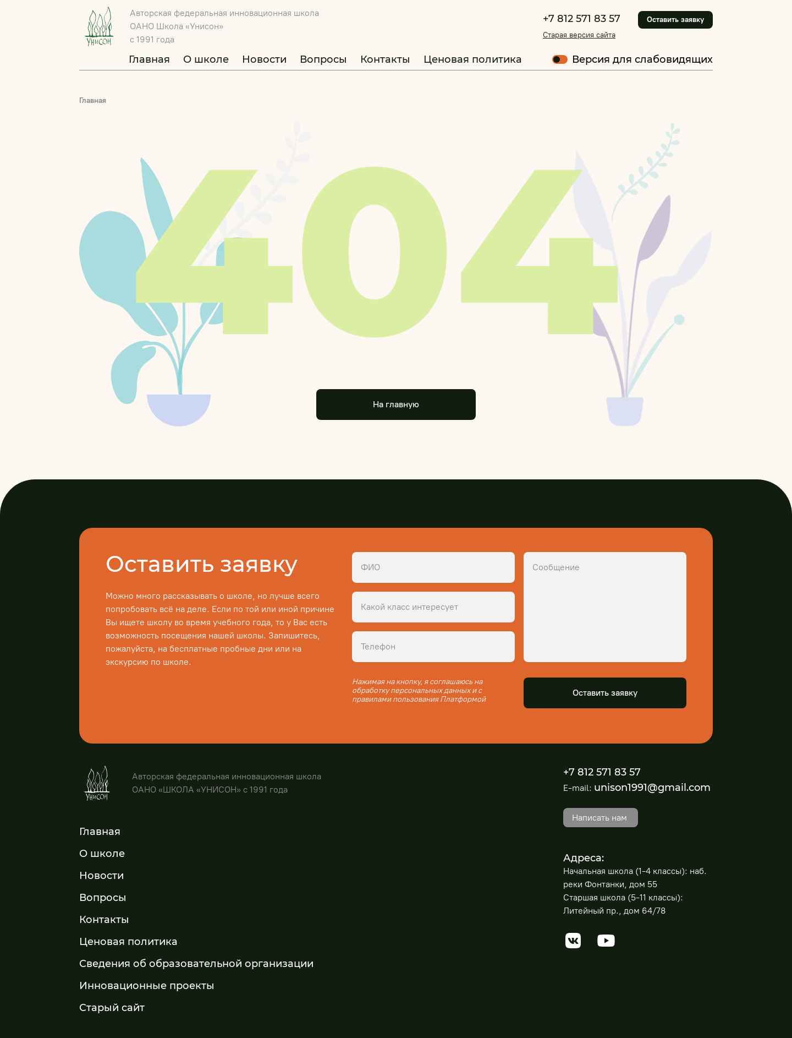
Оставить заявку (675, 19)
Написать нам (599, 817)
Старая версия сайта (579, 35)
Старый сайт (112, 1008)
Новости (264, 59)
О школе (206, 59)
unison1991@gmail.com (652, 788)
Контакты (385, 59)
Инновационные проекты (147, 986)
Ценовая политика (473, 59)
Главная (149, 59)
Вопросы (323, 59)
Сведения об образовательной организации (196, 964)
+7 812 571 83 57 (581, 19)
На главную (396, 404)
